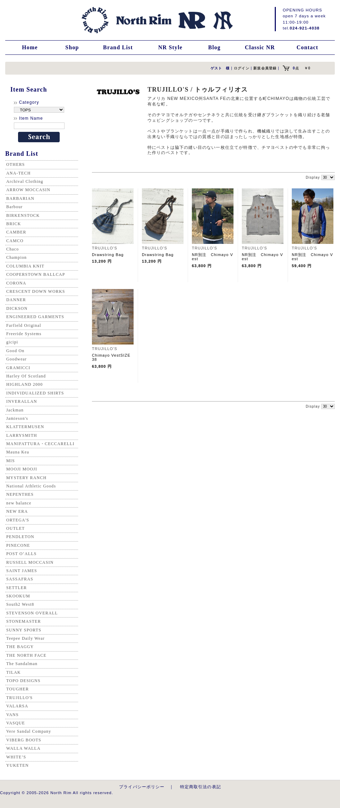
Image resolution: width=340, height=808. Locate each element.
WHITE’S (16, 757)
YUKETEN (17, 765)
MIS (10, 460)
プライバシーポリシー (142, 786)
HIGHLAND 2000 (24, 384)
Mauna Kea (17, 452)
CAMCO (15, 240)
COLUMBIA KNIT (25, 266)
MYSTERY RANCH (26, 477)
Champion (16, 257)
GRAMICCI (18, 367)
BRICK (13, 223)
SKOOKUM (18, 596)
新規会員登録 (265, 68)
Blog (214, 47)
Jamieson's (17, 418)
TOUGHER (17, 689)
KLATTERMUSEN (25, 426)
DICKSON (16, 308)
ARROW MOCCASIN (28, 189)
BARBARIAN (20, 198)
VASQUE (15, 723)
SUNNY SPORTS (23, 630)
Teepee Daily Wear (25, 638)
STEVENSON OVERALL (32, 613)
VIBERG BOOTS (23, 740)
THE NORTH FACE (26, 655)
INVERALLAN (21, 401)
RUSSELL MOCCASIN (29, 562)
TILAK (13, 672)
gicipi (12, 342)
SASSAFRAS (19, 579)
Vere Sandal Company (28, 731)
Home (30, 47)
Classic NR (260, 47)
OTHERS (15, 164)
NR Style (170, 47)
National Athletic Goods (31, 486)
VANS (12, 714)
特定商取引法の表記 (200, 786)
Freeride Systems (24, 333)
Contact (307, 47)
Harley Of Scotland (26, 376)
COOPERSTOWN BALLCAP (35, 274)
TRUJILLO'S (19, 697)
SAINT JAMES (21, 570)
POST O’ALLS (21, 553)
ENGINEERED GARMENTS (35, 316)
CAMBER (16, 232)
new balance (18, 503)
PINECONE (18, 545)
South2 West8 (20, 604)
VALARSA (17, 706)
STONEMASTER (23, 621)
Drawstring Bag (108, 255)
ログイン (241, 68)
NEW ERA (17, 511)
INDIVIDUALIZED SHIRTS (35, 393)
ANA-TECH (18, 173)
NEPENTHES (20, 494)
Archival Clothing (24, 181)
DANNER (16, 299)
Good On (15, 350)
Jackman (15, 410)
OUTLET (15, 528)
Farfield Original (23, 325)
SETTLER (16, 587)
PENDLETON (20, 536)
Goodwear (16, 359)
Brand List (118, 47)
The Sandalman (21, 663)
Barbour (14, 206)
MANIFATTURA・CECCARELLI (40, 443)
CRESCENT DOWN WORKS (35, 291)
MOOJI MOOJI (21, 469)
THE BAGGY (20, 646)
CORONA (16, 283)
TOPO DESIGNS (23, 680)
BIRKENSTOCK (23, 215)
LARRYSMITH (21, 435)
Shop (72, 47)
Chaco (12, 249)
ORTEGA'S (17, 520)
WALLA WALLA (23, 748)
